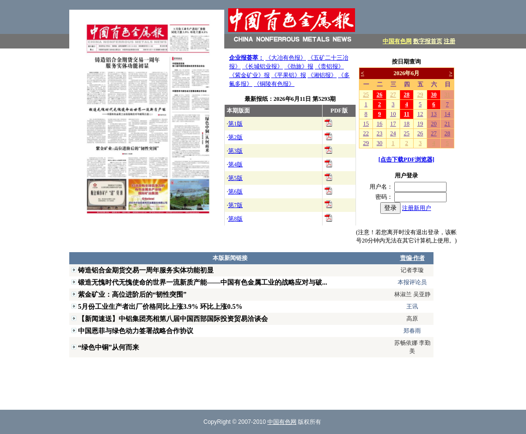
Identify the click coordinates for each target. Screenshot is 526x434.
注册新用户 (416, 208)
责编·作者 (412, 258)
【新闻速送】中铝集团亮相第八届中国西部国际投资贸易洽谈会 (173, 318)
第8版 (235, 218)
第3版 (235, 150)
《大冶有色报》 (285, 57)
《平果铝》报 (288, 75)
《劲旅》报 (298, 66)
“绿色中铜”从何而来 (108, 347)
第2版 (235, 137)
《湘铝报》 (322, 75)
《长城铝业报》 (262, 66)
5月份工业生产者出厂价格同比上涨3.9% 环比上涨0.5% (160, 306)
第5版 (235, 178)
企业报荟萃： (246, 57)
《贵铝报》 (329, 66)
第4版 (235, 164)
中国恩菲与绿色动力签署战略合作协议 (135, 330)
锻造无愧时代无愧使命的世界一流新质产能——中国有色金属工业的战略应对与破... (202, 282)
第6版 (235, 191)
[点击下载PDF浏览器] (406, 159)
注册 (449, 41)
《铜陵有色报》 (274, 83)
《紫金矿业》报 (249, 75)
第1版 (235, 123)
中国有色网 (397, 41)
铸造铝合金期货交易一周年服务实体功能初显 (146, 270)
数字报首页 (427, 41)
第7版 (235, 205)
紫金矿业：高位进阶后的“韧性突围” (132, 294)
